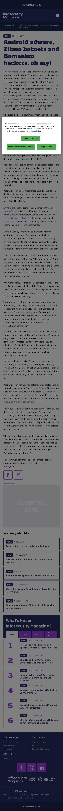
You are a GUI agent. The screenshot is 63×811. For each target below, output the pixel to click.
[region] (31, 135)
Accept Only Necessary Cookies (21, 147)
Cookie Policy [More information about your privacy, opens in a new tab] (36, 131)
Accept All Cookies (46, 147)
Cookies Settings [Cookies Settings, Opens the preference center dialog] (31, 138)
